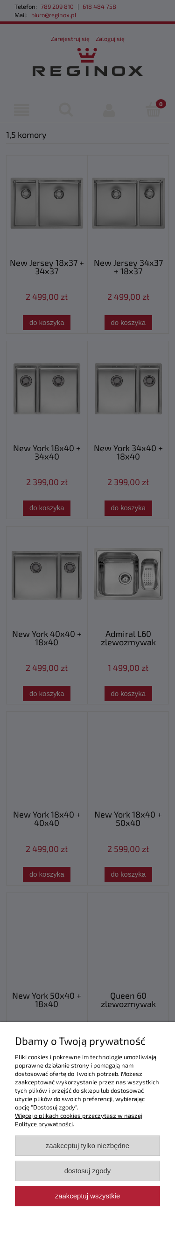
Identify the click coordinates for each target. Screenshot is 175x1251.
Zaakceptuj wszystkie (87, 1196)
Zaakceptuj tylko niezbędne (87, 1146)
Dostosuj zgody (87, 1171)
